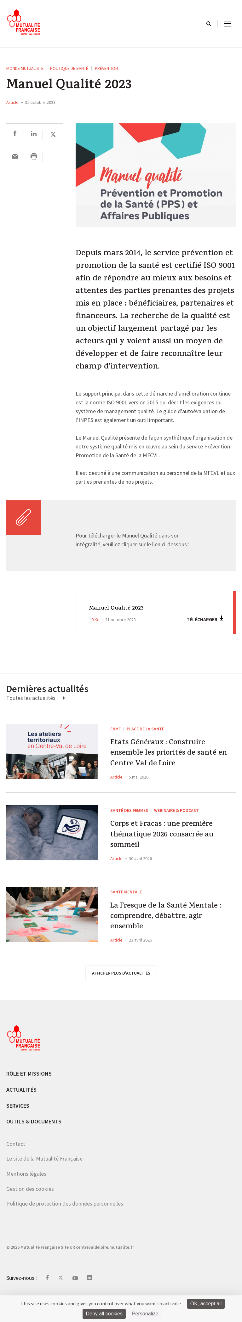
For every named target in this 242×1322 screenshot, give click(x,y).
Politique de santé (69, 68)
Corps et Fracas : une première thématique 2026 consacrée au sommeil (167, 849)
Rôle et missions (29, 1100)
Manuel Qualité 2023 (120, 608)
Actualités (21, 1116)
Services (17, 1132)
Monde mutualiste (24, 68)
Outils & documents (33, 1148)
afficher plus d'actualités (121, 1000)
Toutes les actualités (35, 697)
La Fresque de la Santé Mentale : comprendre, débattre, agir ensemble (160, 939)
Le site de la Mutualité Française (44, 1185)
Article (12, 102)
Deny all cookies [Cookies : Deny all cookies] (104, 1313)
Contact (15, 1170)
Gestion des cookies (30, 1215)
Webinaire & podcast (176, 819)
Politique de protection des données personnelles (64, 1230)
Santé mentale (126, 909)
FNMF (115, 729)
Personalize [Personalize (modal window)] (145, 1313)
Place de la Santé (145, 729)
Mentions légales (26, 1200)
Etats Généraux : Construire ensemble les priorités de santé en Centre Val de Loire (170, 758)
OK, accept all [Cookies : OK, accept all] (206, 1303)
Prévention (106, 68)
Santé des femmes (129, 819)
